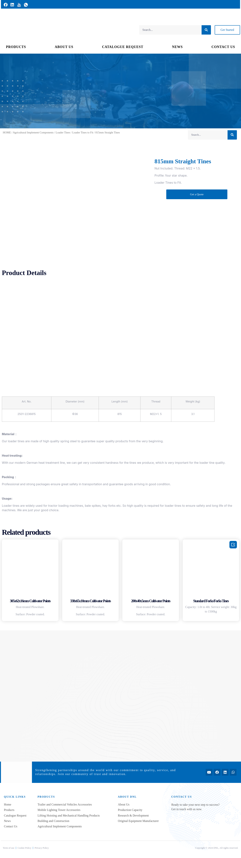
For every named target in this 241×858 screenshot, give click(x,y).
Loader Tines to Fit (82, 132)
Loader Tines (63, 132)
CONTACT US (223, 47)
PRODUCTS (16, 47)
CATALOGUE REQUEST (122, 47)
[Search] (206, 30)
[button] (227, 30)
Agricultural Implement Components (33, 132)
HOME (7, 132)
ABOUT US (64, 47)
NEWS (177, 47)
